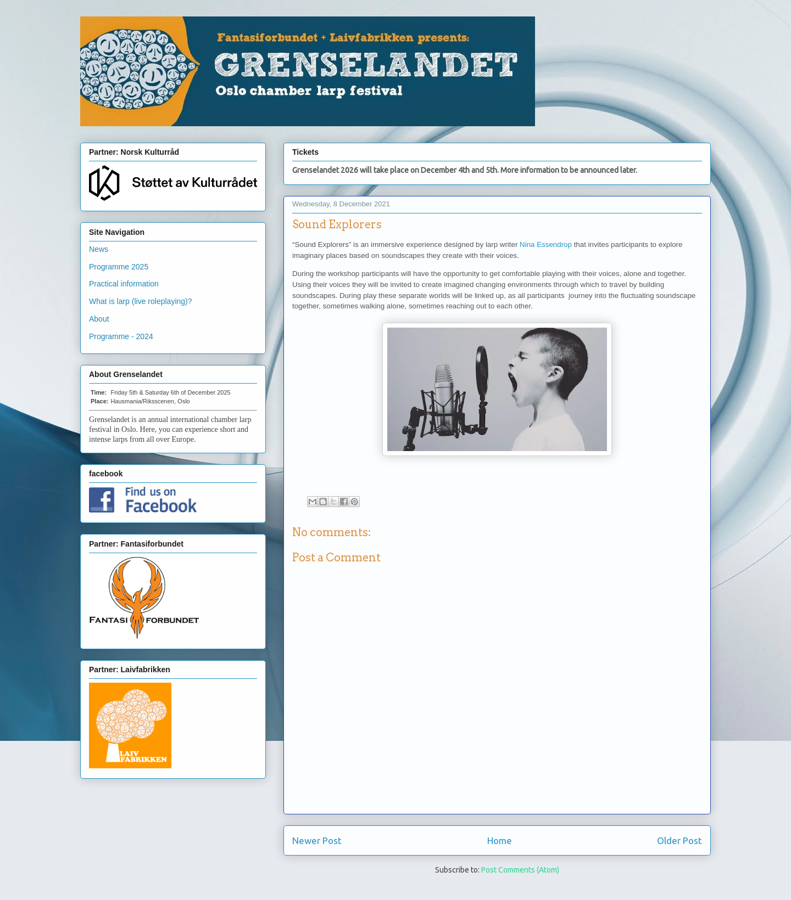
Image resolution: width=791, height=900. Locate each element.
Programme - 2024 (121, 336)
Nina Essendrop (546, 244)
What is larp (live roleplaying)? (140, 301)
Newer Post (317, 840)
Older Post (679, 840)
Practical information (124, 283)
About (99, 318)
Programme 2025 (118, 266)
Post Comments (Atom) (520, 869)
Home (499, 840)
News (98, 249)
